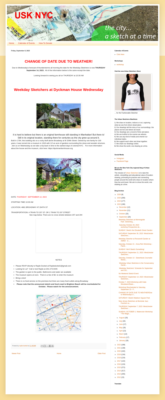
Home (11, 43)
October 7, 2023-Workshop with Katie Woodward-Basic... (132, 283)
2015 (119, 367)
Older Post (102, 353)
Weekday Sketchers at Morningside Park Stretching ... (132, 221)
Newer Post (16, 353)
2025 (119, 198)
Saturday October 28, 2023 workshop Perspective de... (130, 226)
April (121, 331)
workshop (120, 65)
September (123, 217)
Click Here (120, 54)
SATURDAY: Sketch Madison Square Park (134, 298)
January (122, 341)
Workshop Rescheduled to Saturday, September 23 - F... (132, 288)
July (121, 321)
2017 (119, 361)
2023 (119, 204)
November (123, 210)
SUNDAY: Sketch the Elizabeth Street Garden (135, 230)
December (123, 207)
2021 (119, 348)
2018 (119, 358)
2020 (119, 351)
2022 (119, 345)
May (121, 328)
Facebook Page (122, 161)
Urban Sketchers (132, 173)
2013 (119, 374)
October (122, 214)
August (122, 318)
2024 (119, 201)
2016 (119, 364)
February (122, 337)
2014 (119, 371)
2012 (119, 377)
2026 (119, 194)
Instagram (120, 158)
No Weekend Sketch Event (129, 274)
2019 (119, 354)
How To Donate (45, 43)
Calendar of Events (26, 43)
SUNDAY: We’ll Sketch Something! (131, 249)
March (121, 334)
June (121, 324)
